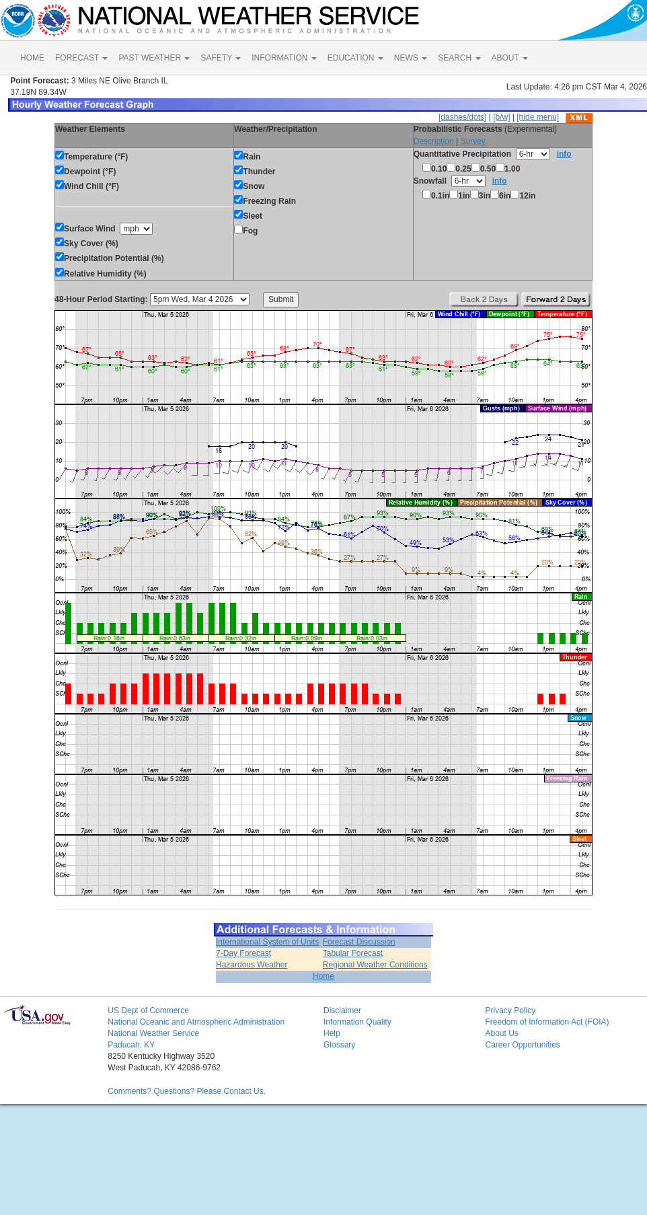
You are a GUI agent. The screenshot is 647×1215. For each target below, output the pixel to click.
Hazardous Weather (252, 964)
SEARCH (459, 58)
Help (332, 1033)
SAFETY (220, 58)
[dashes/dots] (462, 117)
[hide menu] (538, 117)
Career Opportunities (522, 1045)
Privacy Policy (510, 1010)
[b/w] (501, 117)
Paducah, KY (131, 1045)
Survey (472, 141)
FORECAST (81, 58)
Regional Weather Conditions (375, 964)
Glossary (339, 1045)
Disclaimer (342, 1010)
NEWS (410, 58)
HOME (32, 58)
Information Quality (357, 1022)
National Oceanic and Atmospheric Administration (196, 1022)
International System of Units (267, 942)
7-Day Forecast (243, 953)
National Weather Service (153, 1033)
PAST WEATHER (154, 58)
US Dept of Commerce (148, 1010)
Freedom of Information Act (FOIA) (547, 1022)
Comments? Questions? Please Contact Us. (187, 1091)
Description (434, 141)
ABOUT (510, 58)
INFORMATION (284, 58)
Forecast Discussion (359, 942)
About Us (501, 1033)
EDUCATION (355, 58)
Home (323, 976)
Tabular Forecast (353, 953)
